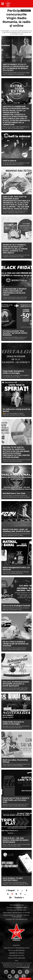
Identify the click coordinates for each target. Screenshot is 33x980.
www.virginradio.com (23, 967)
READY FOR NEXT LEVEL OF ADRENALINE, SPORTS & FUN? (16, 530)
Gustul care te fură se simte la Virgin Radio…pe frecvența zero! (16, 800)
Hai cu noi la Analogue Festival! (16, 606)
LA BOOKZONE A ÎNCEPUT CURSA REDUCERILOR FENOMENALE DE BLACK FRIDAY (15, 292)
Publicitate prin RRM (16, 958)
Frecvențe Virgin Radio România (16, 913)
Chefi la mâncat (9, 161)
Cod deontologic (16, 955)
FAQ (16, 960)
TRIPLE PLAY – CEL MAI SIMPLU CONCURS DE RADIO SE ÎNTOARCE (16, 840)
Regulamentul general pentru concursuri (16, 916)
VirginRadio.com (16, 905)
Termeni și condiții (16, 953)
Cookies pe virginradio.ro (16, 919)
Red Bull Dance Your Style (14, 493)
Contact (16, 945)
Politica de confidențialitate (16, 948)
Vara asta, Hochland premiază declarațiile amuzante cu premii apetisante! (16, 684)
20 (10, 897)
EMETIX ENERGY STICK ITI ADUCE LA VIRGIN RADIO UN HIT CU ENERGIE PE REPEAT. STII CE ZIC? (15, 67)
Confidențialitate (25, 978)
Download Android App (16, 907)
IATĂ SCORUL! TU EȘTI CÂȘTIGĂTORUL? (13, 879)
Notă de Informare (16, 950)
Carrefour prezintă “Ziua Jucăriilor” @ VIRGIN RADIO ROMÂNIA (15, 333)
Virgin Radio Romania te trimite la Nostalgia (13, 372)
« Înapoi (10, 890)
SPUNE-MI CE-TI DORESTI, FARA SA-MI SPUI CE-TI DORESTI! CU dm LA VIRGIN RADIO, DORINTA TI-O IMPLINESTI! (15, 249)
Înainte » (19, 897)
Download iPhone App (16, 910)
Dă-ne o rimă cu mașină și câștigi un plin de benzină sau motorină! (15, 644)
